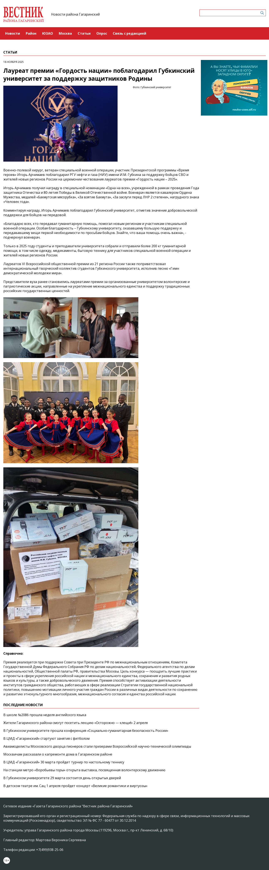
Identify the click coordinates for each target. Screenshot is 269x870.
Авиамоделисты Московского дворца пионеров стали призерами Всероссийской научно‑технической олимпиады (97, 746)
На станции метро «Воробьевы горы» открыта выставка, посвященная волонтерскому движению (84, 770)
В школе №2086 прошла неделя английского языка (44, 715)
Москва (65, 33)
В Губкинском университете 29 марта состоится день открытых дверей (62, 778)
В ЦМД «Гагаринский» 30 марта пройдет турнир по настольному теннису (63, 762)
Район (31, 33)
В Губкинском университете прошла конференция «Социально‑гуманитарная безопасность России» (85, 730)
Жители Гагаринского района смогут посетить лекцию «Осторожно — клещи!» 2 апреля (75, 722)
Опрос (101, 33)
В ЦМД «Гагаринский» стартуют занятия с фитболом (46, 738)
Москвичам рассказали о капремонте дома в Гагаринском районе (57, 754)
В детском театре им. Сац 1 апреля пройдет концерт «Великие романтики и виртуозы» (75, 785)
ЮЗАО (47, 33)
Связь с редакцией (129, 33)
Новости (12, 33)
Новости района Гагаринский (75, 14)
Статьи (84, 33)
